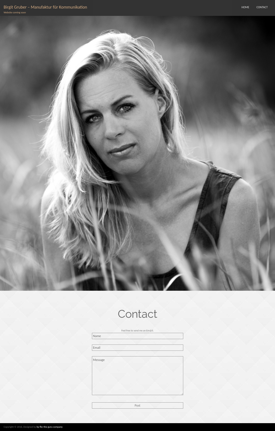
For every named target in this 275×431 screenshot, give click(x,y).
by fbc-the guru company (49, 426)
